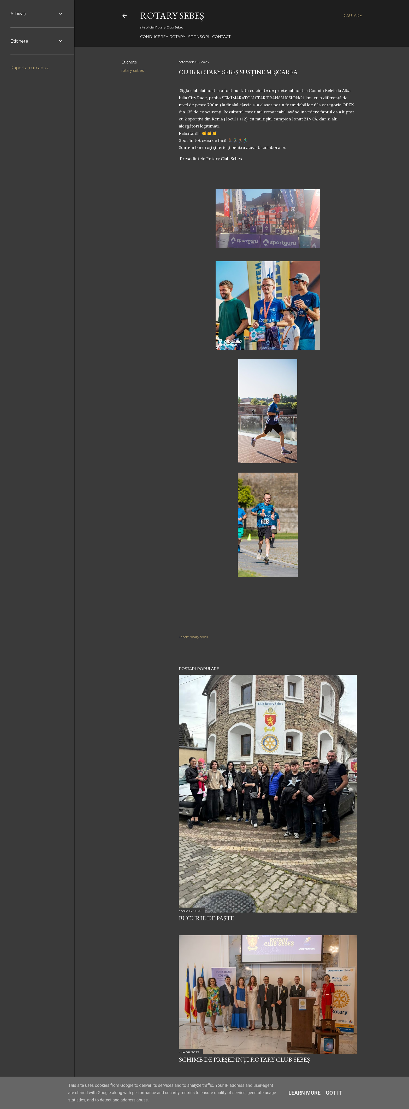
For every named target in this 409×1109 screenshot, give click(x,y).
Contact (221, 36)
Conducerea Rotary (162, 36)
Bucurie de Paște (206, 918)
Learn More (304, 1093)
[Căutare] (353, 15)
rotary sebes (132, 70)
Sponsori (198, 36)
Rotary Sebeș (172, 15)
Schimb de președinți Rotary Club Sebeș (244, 1059)
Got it (334, 1093)
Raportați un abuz (29, 67)
